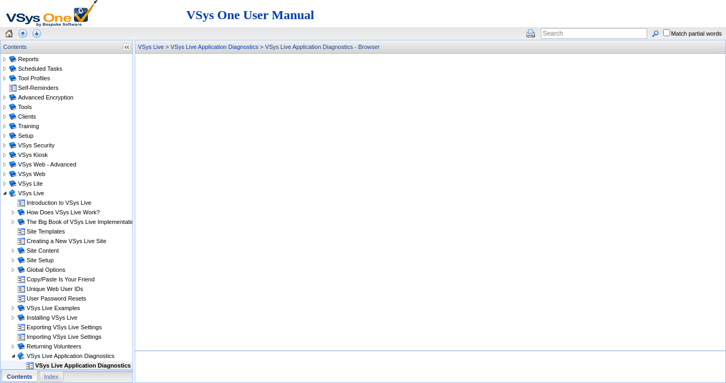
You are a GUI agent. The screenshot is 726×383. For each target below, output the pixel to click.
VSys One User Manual (250, 15)
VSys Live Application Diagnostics (214, 47)
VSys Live (151, 47)
